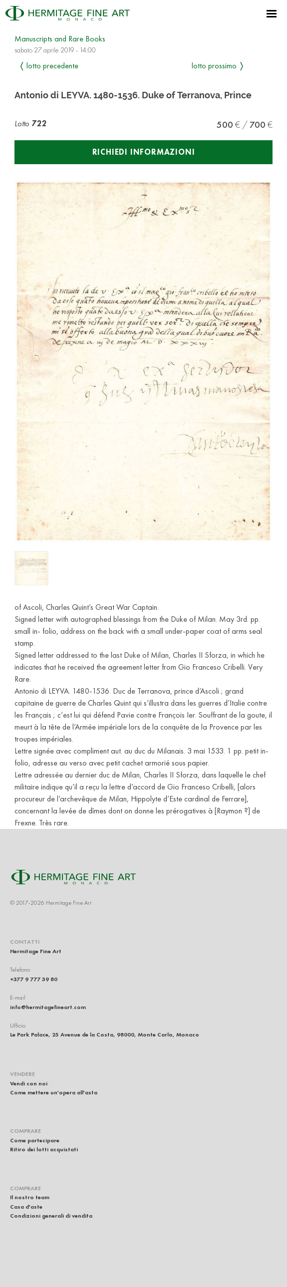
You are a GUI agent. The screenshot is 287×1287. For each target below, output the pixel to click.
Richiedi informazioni (143, 152)
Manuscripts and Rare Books (59, 38)
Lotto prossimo (214, 65)
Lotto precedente (52, 65)
